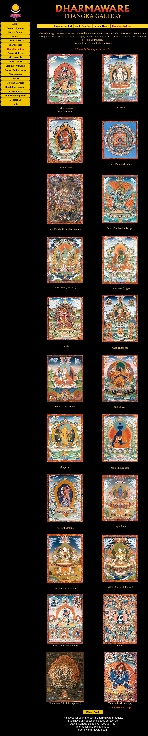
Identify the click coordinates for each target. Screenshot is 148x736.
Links (15, 104)
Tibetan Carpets (15, 82)
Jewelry (15, 78)
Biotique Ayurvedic (15, 65)
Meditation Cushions (15, 87)
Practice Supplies (15, 28)
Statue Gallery (15, 53)
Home (15, 23)
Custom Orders (101, 26)
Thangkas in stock (63, 26)
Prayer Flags (15, 44)
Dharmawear (15, 74)
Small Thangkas (83, 26)
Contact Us (15, 99)
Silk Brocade (15, 57)
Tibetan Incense (15, 40)
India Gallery (15, 61)
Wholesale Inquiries (15, 95)
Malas (15, 36)
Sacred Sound (15, 32)
